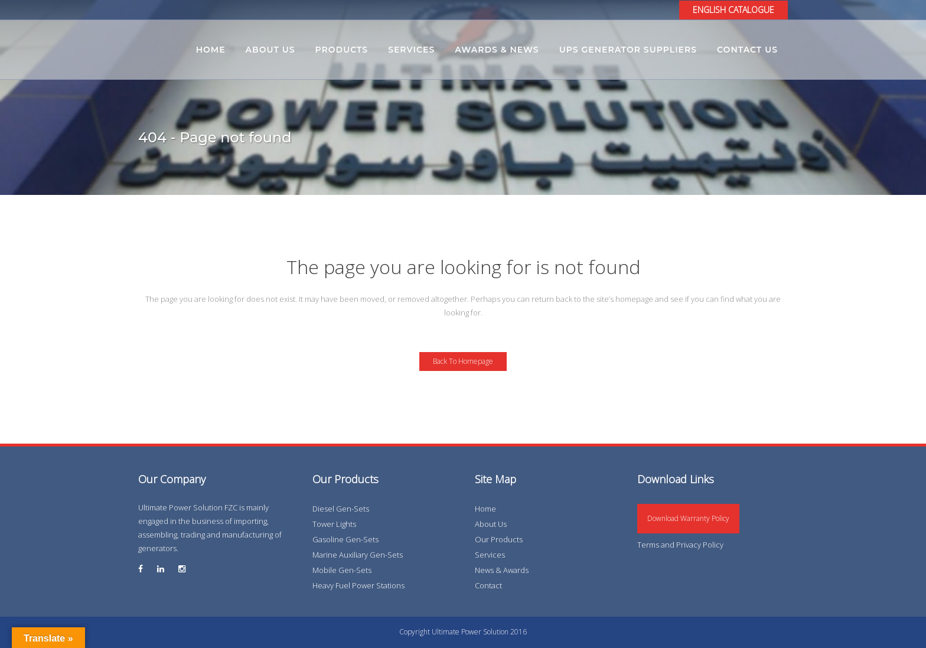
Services (490, 554)
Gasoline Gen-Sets (345, 539)
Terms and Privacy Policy (680, 544)
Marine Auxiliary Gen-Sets (357, 554)
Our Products (499, 539)
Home (485, 508)
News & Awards (502, 570)
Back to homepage (463, 361)
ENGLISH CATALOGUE (733, 9)
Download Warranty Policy (688, 518)
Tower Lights (334, 524)
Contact (488, 585)
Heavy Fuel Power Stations (358, 585)
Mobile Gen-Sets (341, 570)
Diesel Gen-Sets (340, 508)
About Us (491, 524)
